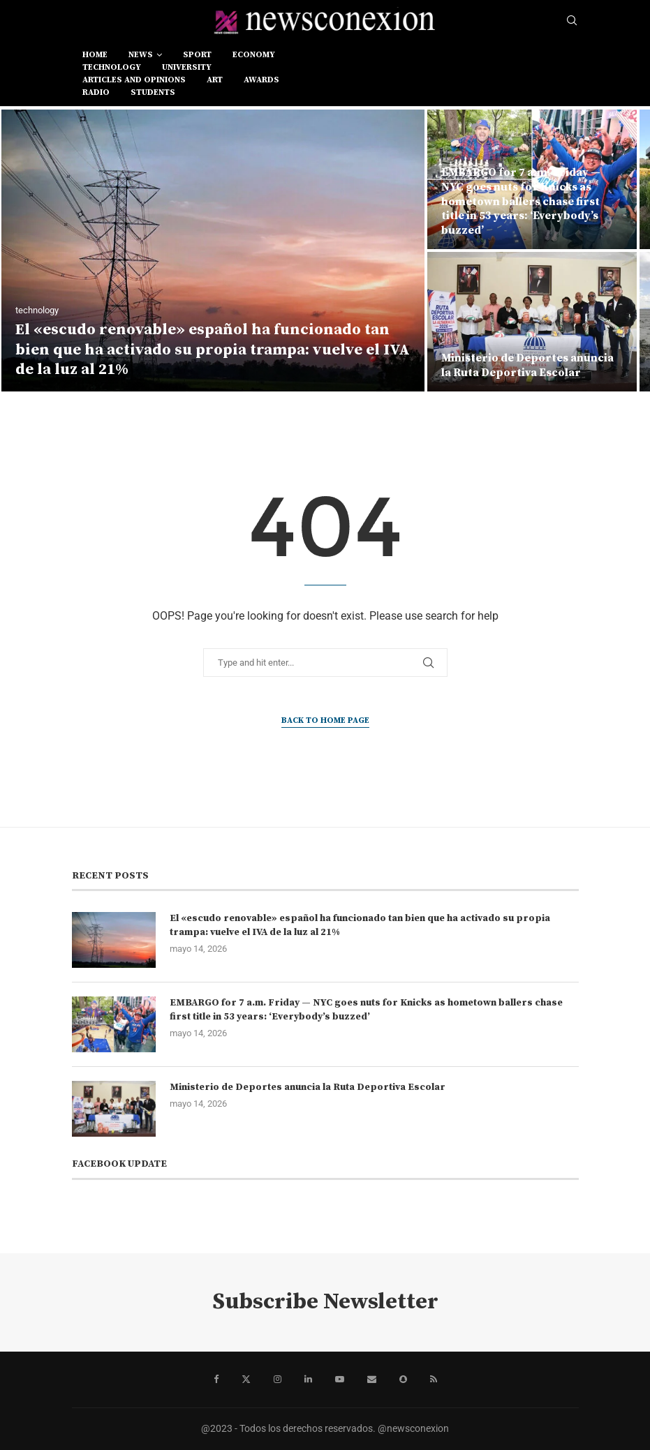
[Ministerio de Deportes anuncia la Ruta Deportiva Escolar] (532, 321)
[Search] (572, 21)
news (140, 55)
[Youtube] (339, 1380)
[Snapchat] (403, 1380)
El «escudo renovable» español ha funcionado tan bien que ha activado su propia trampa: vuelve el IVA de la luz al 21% (212, 349)
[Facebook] (216, 1380)
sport (197, 55)
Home (95, 55)
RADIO (96, 92)
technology (111, 67)
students (153, 92)
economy (253, 55)
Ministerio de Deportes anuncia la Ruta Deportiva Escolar (527, 365)
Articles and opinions (134, 80)
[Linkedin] (308, 1380)
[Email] (371, 1380)
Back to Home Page (325, 720)
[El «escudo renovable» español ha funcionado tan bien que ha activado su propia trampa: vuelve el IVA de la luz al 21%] (212, 250)
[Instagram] (277, 1380)
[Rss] (433, 1380)
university (187, 67)
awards (261, 80)
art (215, 80)
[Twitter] (246, 1380)
